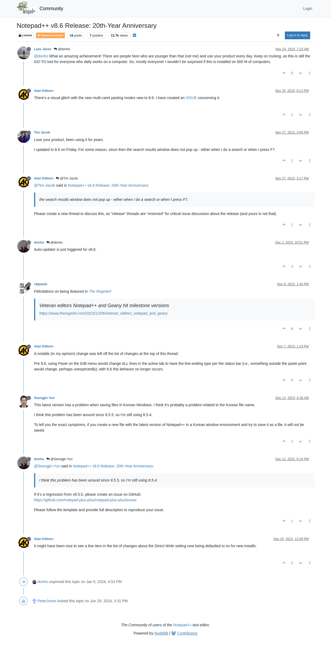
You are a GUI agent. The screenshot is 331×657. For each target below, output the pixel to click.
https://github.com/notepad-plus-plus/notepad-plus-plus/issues (85, 500)
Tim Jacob (42, 132)
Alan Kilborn (44, 91)
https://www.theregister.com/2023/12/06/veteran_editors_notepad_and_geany (103, 313)
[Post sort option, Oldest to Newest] (278, 35)
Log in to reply (297, 35)
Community (51, 8)
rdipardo (40, 284)
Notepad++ (182, 625)
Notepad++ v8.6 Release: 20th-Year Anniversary (108, 185)
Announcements (50, 35)
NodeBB (161, 633)
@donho (62, 49)
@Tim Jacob (67, 178)
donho (39, 242)
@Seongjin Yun (59, 459)
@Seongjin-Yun (47, 466)
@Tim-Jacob (44, 185)
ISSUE (191, 98)
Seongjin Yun (44, 398)
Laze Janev (42, 49)
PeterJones (46, 601)
